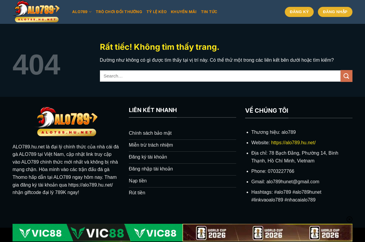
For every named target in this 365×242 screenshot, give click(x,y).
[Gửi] (346, 76)
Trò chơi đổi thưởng (119, 12)
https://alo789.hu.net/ (293, 142)
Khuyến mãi (184, 12)
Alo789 (82, 12)
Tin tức (209, 12)
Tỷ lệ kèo (156, 12)
